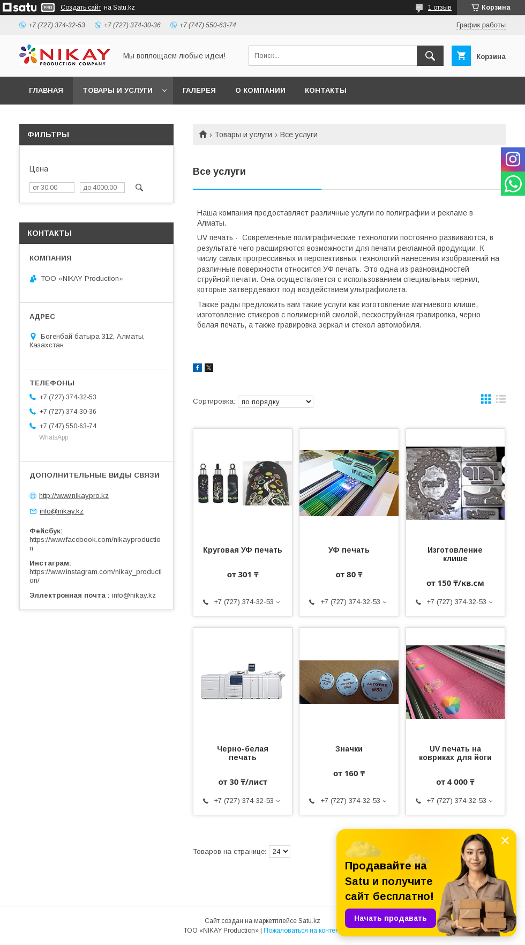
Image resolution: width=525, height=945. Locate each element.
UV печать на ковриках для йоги (455, 753)
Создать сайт (81, 7)
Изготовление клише (455, 554)
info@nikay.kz (62, 511)
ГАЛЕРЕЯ (199, 90)
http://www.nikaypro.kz (74, 496)
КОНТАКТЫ (326, 90)
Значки (349, 749)
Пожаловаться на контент (303, 930)
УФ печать (349, 550)
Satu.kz (309, 921)
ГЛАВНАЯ (46, 90)
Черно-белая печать (242, 753)
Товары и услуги (243, 134)
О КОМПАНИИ (260, 90)
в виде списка (501, 401)
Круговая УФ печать (242, 550)
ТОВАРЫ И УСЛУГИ (117, 90)
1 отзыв (440, 7)
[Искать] (430, 56)
